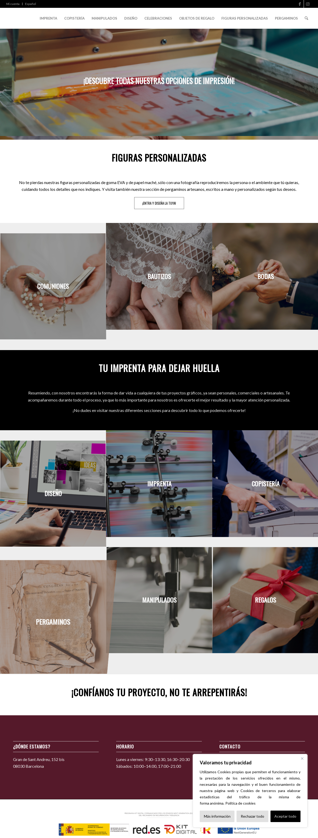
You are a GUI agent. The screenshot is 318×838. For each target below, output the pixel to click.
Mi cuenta (13, 3)
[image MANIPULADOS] (159, 600)
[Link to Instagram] (308, 4)
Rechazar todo (252, 816)
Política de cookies (240, 803)
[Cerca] (302, 758)
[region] (250, 791)
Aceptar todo (285, 816)
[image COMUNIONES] (53, 286)
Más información (217, 816)
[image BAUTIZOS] (159, 276)
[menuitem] (14, 4)
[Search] (306, 18)
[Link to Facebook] (300, 4)
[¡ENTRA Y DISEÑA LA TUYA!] (159, 203)
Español (30, 3)
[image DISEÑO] (53, 494)
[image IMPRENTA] (159, 483)
